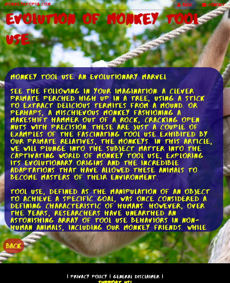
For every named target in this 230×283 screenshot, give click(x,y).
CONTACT (213, 4)
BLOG (184, 4)
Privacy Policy (89, 276)
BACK (13, 245)
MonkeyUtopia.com (28, 4)
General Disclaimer (136, 276)
